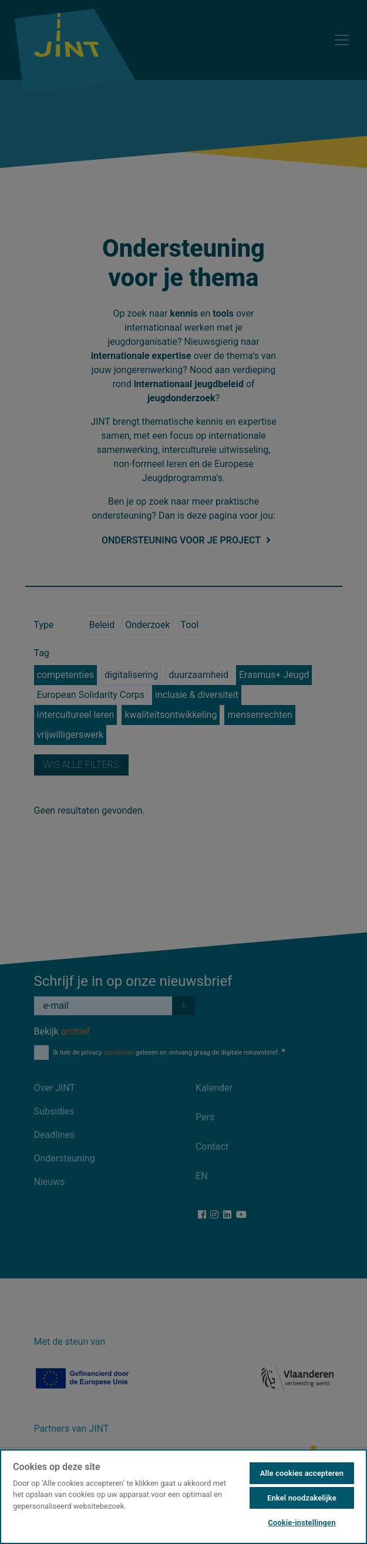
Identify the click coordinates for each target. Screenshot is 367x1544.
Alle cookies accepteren (302, 1473)
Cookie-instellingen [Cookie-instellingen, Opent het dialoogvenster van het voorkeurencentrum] (301, 1522)
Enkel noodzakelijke (301, 1497)
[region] (183, 1496)
